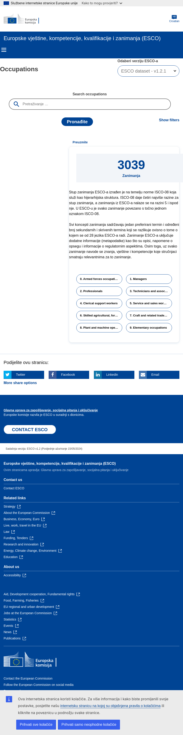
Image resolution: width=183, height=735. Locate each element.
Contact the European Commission (28, 678)
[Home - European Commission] (25, 19)
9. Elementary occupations (148, 327)
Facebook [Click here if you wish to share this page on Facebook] (68, 374)
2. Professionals (91, 291)
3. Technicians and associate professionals (151, 291)
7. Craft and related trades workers (151, 315)
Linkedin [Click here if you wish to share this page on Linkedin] (112, 374)
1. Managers (138, 279)
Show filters (169, 120)
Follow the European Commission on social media (38, 685)
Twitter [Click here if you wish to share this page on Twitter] (20, 374)
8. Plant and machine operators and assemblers (101, 327)
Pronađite (77, 121)
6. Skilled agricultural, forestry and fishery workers (101, 315)
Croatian (174, 19)
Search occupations (89, 94)
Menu (4, 50)
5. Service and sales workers (150, 303)
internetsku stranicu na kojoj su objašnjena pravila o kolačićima (110, 706)
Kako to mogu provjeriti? (102, 3)
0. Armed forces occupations (100, 279)
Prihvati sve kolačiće (36, 724)
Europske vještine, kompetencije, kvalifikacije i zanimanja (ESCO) (60, 463)
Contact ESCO (14, 488)
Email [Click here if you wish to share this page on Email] (155, 374)
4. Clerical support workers (99, 303)
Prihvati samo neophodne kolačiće (88, 724)
